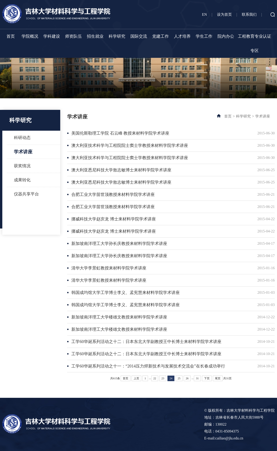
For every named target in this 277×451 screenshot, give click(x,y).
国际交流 (138, 36)
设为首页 (224, 14)
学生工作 (204, 36)
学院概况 (30, 36)
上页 (136, 378)
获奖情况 (22, 166)
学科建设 (51, 36)
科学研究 (117, 36)
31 (197, 378)
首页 (10, 36)
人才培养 (182, 36)
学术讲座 (23, 151)
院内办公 (225, 36)
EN (204, 14)
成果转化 (22, 180)
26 (187, 378)
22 (154, 378)
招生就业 (95, 36)
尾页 (217, 378)
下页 (207, 378)
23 (162, 378)
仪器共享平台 (26, 194)
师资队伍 (73, 36)
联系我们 (249, 14)
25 (179, 378)
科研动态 (22, 137)
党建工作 (160, 36)
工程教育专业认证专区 (254, 43)
